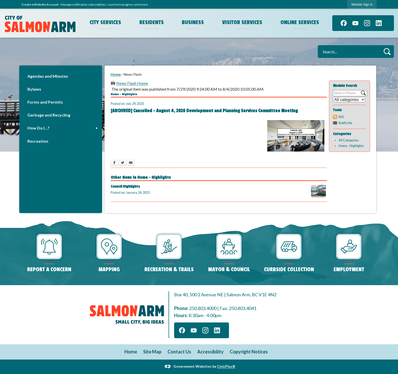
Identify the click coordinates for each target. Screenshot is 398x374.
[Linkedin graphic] (379, 23)
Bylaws (34, 89)
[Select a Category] (349, 99)
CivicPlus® (226, 366)
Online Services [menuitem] (299, 22)
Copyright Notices (249, 351)
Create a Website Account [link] (40, 4)
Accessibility (210, 351)
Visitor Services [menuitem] (242, 22)
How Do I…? (38, 127)
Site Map (152, 351)
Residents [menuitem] (151, 22)
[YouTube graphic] (355, 23)
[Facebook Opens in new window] (114, 163)
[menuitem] (60, 76)
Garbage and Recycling (48, 114)
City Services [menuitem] (105, 22)
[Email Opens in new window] (131, 163)
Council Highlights (125, 186)
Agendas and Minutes (47, 76)
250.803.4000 (203, 308)
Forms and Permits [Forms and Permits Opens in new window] (45, 102)
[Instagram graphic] (367, 23)
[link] (362, 4)
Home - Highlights (351, 146)
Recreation (37, 141)
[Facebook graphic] (343, 23)
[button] (387, 51)
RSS (341, 117)
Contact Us (179, 351)
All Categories (349, 140)
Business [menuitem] (193, 22)
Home (116, 74)
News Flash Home (132, 83)
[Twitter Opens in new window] (122, 163)
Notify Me (345, 123)
